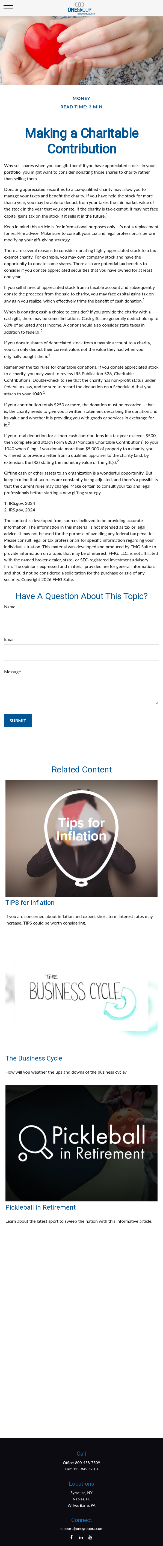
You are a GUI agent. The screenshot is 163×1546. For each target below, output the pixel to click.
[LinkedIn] (81, 1537)
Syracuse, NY (81, 1492)
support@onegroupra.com (81, 1528)
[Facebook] (71, 1537)
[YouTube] (90, 1537)
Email (9, 639)
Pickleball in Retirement (40, 1207)
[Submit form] (18, 720)
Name (10, 606)
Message (12, 671)
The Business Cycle (33, 1058)
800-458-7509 (87, 1462)
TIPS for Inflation (30, 903)
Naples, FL (81, 1499)
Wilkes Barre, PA (81, 1505)
